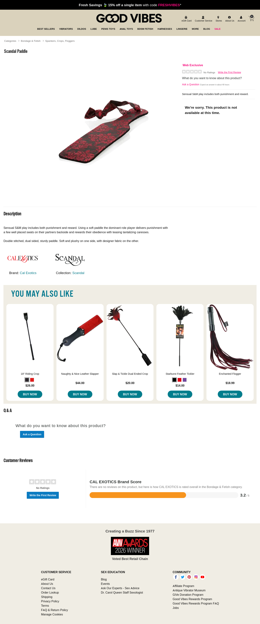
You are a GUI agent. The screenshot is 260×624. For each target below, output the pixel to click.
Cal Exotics (28, 273)
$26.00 (29, 385)
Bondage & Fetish (31, 40)
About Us (47, 584)
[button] (27, 380)
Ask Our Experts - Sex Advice (120, 588)
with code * (130, 5)
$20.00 (130, 383)
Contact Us (48, 588)
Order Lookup (50, 592)
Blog (104, 579)
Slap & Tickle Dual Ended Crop (130, 373)
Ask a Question (190, 84)
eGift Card (47, 579)
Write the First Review (229, 72)
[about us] (229, 19)
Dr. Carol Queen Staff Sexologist (122, 592)
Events (105, 584)
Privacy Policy (50, 601)
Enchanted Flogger (230, 373)
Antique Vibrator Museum (189, 590)
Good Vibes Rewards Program (192, 599)
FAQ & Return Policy (54, 610)
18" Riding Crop (30, 373)
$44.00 (80, 383)
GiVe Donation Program (188, 594)
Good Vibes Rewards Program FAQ (196, 603)
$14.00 (180, 385)
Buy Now (30, 394)
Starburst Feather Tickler (180, 373)
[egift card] (186, 19)
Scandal (78, 273)
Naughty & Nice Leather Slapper (80, 373)
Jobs (176, 608)
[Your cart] (251, 19)
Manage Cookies (52, 614)
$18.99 (230, 383)
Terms (45, 605)
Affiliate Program (183, 586)
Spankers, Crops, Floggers (60, 40)
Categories (10, 40)
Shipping (46, 597)
